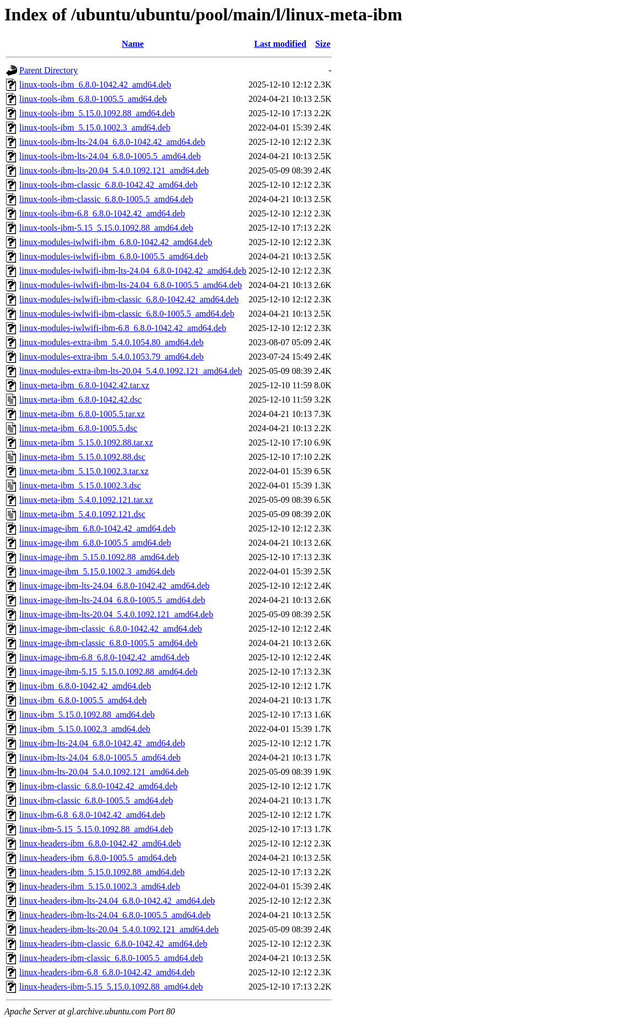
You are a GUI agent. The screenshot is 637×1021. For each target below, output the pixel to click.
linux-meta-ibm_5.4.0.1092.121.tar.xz (86, 499)
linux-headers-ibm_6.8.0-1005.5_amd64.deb (97, 857)
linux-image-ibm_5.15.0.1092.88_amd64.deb (99, 557)
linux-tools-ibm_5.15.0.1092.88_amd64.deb (97, 113)
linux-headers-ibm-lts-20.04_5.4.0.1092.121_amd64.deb (119, 929)
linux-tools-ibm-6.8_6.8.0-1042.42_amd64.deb (102, 213)
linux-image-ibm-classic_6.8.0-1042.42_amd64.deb (110, 628)
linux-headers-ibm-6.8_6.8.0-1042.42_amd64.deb (107, 972)
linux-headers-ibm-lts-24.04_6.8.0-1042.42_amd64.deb (117, 900)
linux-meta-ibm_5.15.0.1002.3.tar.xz (84, 471)
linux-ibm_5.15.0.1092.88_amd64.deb (87, 714)
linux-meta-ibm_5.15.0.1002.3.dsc (80, 485)
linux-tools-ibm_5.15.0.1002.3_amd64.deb (94, 127)
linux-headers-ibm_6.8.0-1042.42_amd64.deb (100, 843)
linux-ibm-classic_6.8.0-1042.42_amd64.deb (98, 786)
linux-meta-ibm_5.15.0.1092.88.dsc (82, 456)
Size (323, 43)
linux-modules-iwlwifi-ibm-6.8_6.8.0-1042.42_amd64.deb (122, 328)
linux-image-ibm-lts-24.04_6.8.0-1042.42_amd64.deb (114, 585)
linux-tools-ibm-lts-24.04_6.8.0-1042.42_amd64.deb (112, 141)
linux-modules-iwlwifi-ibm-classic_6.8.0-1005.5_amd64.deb (126, 313)
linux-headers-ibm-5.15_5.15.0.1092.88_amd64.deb (111, 986)
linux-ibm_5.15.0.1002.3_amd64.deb (84, 729)
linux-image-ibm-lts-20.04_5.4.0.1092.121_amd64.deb (116, 614)
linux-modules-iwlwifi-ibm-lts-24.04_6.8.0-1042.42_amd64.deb (132, 270)
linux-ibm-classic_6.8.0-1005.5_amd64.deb (96, 800)
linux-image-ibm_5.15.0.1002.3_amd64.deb (97, 571)
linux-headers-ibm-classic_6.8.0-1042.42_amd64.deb (113, 943)
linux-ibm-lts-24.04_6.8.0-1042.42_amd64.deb (102, 743)
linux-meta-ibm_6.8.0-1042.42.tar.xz (84, 385)
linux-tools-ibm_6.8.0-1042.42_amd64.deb (95, 84)
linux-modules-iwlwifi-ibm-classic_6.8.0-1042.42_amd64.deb (129, 299)
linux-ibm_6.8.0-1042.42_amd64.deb (85, 686)
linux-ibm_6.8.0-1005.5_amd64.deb (83, 700)
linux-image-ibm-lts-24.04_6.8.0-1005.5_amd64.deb (112, 600)
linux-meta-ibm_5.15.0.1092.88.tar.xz (86, 442)
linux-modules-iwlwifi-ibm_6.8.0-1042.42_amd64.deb (115, 242)
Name (133, 43)
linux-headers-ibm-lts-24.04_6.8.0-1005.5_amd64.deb (114, 915)
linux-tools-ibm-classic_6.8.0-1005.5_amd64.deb (106, 199)
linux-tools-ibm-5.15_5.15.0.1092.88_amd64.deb (106, 227)
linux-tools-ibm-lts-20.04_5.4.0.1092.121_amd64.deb (114, 170)
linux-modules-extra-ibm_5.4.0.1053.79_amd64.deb (111, 356)
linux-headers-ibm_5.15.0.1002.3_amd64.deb (99, 886)
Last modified (280, 43)
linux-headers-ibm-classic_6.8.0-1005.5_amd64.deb (111, 958)
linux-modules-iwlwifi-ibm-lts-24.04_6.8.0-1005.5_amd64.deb (130, 285)
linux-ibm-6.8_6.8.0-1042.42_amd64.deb (92, 814)
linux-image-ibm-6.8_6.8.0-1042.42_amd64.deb (104, 657)
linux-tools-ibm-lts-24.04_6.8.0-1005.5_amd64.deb (110, 156)
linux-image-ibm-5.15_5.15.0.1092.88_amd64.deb (108, 671)
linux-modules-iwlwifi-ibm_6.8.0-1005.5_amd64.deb (113, 256)
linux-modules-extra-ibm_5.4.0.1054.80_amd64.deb (111, 342)
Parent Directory (48, 70)
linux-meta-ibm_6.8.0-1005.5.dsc (78, 428)
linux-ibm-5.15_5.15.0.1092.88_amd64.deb (96, 829)
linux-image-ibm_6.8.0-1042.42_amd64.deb (97, 528)
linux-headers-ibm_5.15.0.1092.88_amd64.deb (102, 872)
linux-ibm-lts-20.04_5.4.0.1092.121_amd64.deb (104, 771)
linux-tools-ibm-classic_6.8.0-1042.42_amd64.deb (108, 184)
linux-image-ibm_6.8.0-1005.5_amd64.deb (95, 542)
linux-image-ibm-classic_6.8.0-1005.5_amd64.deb (108, 643)
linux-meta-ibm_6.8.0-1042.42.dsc (80, 399)
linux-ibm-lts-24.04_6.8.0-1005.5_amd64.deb (100, 757)
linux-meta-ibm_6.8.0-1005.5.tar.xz (82, 414)
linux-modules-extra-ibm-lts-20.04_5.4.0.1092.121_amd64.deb (130, 371)
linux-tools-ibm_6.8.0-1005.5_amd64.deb (93, 99)
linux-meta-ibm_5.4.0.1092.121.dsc (82, 514)
